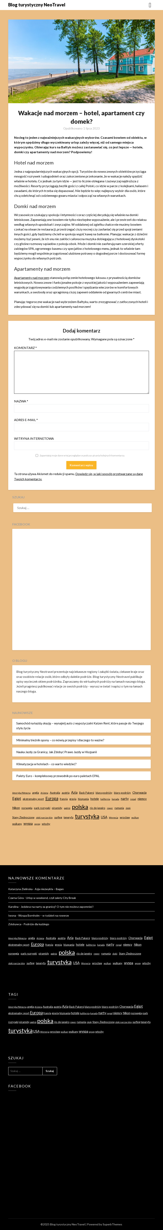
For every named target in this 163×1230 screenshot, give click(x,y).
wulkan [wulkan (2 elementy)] (135, 817)
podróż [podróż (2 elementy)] (67, 808)
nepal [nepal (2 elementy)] (133, 799)
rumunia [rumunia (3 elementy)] (119, 808)
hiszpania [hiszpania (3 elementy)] (83, 799)
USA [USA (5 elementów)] (104, 817)
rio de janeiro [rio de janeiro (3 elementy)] (97, 808)
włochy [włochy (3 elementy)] (46, 823)
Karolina (13, 906)
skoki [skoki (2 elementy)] (128, 808)
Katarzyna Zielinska (20, 889)
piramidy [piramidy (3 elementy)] (57, 808)
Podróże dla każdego (36, 924)
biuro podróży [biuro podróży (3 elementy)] (122, 792)
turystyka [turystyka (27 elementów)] (87, 816)
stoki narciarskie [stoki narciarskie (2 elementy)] (44, 817)
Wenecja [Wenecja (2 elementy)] (113, 817)
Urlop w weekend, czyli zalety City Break (51, 898)
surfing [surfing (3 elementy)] (58, 817)
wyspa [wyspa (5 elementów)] (28, 823)
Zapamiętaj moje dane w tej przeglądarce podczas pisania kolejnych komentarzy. (82, 455)
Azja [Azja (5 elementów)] (74, 792)
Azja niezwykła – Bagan (49, 889)
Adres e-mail (26, 420)
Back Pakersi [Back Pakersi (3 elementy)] (86, 792)
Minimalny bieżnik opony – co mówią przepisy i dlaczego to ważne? (60, 740)
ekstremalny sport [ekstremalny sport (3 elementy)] (33, 799)
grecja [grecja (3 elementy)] (72, 799)
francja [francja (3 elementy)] (64, 799)
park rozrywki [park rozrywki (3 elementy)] (42, 808)
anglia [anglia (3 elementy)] (35, 792)
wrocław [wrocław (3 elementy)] (125, 817)
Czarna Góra (16, 898)
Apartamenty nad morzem (32, 277)
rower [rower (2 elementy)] (110, 808)
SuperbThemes (112, 1224)
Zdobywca (14, 924)
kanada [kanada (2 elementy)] (115, 799)
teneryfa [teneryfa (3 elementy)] (68, 817)
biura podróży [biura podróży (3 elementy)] (104, 792)
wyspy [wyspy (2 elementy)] (37, 824)
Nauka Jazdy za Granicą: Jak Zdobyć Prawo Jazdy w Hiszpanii (56, 752)
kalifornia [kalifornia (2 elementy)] (105, 799)
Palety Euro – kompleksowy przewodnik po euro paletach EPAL (57, 776)
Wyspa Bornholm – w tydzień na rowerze (43, 915)
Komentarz (25, 348)
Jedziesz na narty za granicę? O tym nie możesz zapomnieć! (57, 906)
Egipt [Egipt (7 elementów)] (16, 798)
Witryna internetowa (34, 438)
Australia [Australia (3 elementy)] (55, 792)
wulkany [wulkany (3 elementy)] (17, 823)
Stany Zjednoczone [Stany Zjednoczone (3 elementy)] (23, 817)
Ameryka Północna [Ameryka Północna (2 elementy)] (21, 792)
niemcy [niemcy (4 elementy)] (142, 799)
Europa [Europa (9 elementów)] (51, 798)
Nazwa (21, 401)
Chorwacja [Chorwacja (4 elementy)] (139, 792)
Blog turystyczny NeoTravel (36, 4)
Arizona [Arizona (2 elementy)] (44, 792)
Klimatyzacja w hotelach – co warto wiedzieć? (46, 764)
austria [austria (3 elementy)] (66, 792)
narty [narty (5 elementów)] (125, 799)
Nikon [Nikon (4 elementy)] (16, 808)
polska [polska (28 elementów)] (80, 806)
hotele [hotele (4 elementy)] (94, 799)
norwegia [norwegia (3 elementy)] (27, 808)
